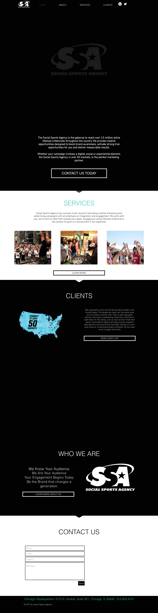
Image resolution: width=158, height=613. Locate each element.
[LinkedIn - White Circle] (120, 4)
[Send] (81, 583)
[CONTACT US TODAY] (79, 173)
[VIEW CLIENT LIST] (110, 338)
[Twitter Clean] (125, 4)
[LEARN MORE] (79, 272)
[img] (32, 247)
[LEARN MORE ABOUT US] (48, 494)
